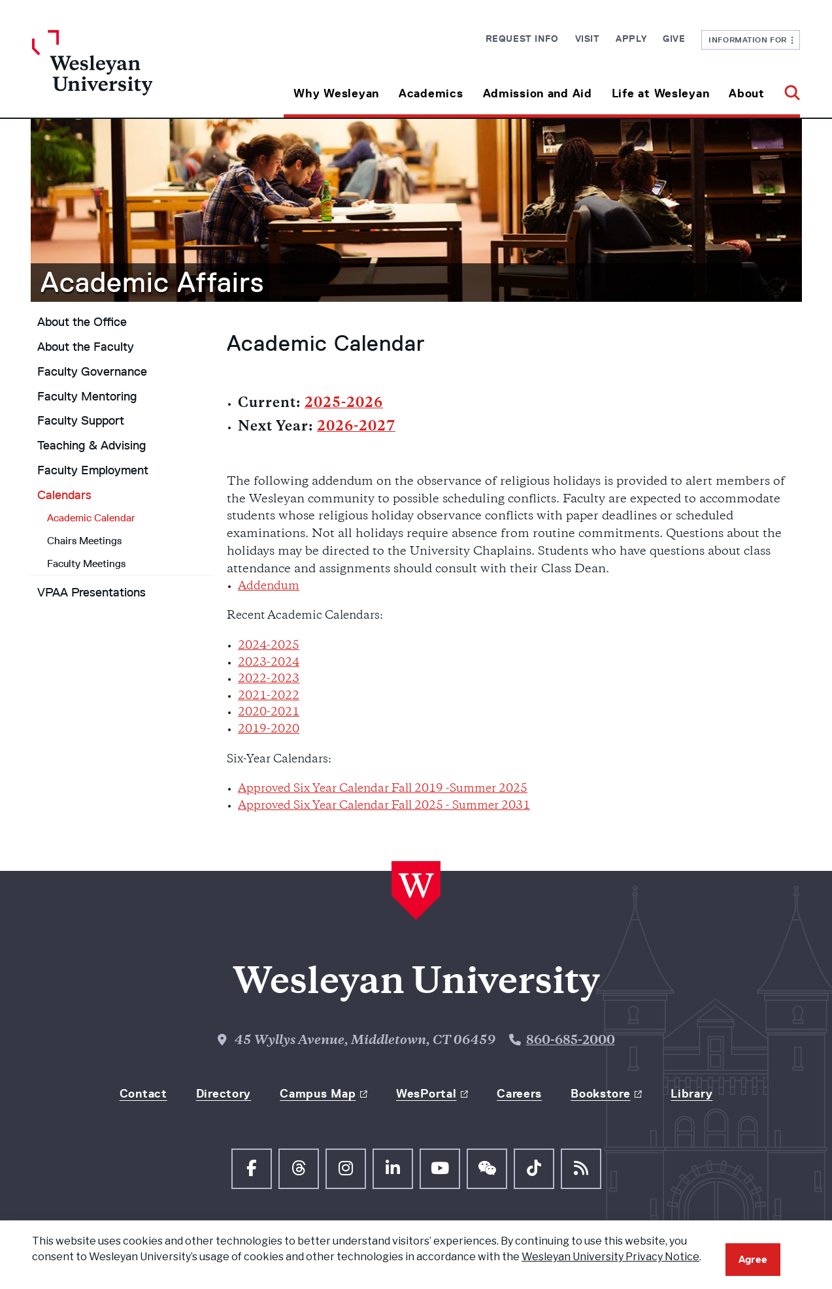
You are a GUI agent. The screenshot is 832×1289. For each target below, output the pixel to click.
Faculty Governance (92, 372)
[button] (787, 88)
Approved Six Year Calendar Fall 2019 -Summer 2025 (382, 789)
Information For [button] (750, 39)
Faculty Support (80, 421)
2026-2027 (356, 427)
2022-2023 (268, 679)
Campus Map (318, 1093)
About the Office (82, 322)
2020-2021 (268, 713)
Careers (519, 1093)
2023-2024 (268, 663)
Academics (431, 93)
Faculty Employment (92, 470)
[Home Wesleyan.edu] (128, 74)
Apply (631, 38)
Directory (223, 1093)
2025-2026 (344, 404)
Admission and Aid (537, 93)
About (747, 93)
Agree (753, 1259)
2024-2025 (268, 646)
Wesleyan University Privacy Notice (610, 1256)
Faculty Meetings (86, 563)
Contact (143, 1093)
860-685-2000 (570, 1041)
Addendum (268, 586)
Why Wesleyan (336, 93)
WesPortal (426, 1093)
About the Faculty (85, 347)
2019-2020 (268, 730)
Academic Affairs (152, 282)
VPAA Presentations (91, 592)
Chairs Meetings (84, 540)
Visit (587, 38)
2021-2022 (268, 696)
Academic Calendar (91, 518)
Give (674, 38)
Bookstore (600, 1093)
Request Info (522, 38)
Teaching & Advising (91, 445)
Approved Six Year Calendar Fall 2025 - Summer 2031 (384, 806)
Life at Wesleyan (661, 93)
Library (691, 1093)
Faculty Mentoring (87, 396)
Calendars (64, 495)
